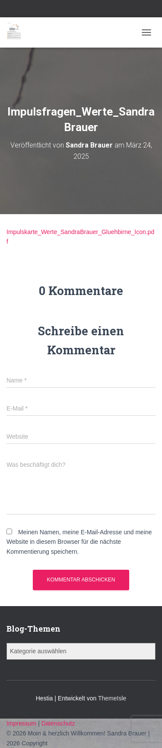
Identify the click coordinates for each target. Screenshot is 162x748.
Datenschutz (58, 723)
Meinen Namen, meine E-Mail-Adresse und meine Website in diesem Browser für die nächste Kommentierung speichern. (79, 542)
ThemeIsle (112, 698)
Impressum (22, 723)
